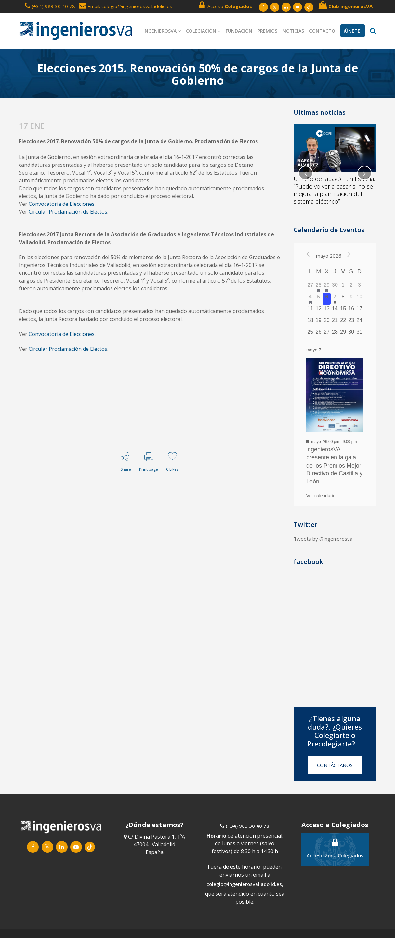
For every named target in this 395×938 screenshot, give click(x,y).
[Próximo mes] (349, 254)
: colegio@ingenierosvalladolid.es (135, 6)
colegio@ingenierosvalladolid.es (244, 884)
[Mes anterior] (308, 254)
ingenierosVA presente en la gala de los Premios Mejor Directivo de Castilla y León (334, 465)
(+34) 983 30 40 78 (53, 6)
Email (89, 6)
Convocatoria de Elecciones (62, 203)
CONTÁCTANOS (335, 765)
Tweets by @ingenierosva (323, 538)
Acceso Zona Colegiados (335, 848)
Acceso (225, 5)
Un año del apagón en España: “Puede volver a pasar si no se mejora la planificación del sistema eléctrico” (334, 190)
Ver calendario (321, 495)
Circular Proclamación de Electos (68, 211)
